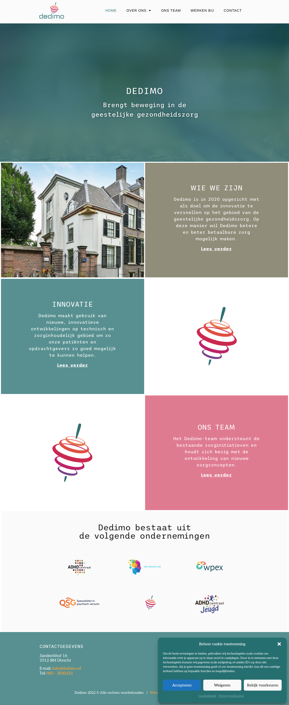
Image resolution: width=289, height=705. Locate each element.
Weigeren (222, 685)
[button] (279, 644)
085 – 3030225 (60, 673)
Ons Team (171, 10)
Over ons (138, 10)
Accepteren (182, 685)
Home (111, 10)
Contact (233, 10)
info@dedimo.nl (66, 668)
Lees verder (72, 365)
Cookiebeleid (207, 696)
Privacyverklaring (231, 696)
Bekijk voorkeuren (262, 685)
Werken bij (202, 10)
